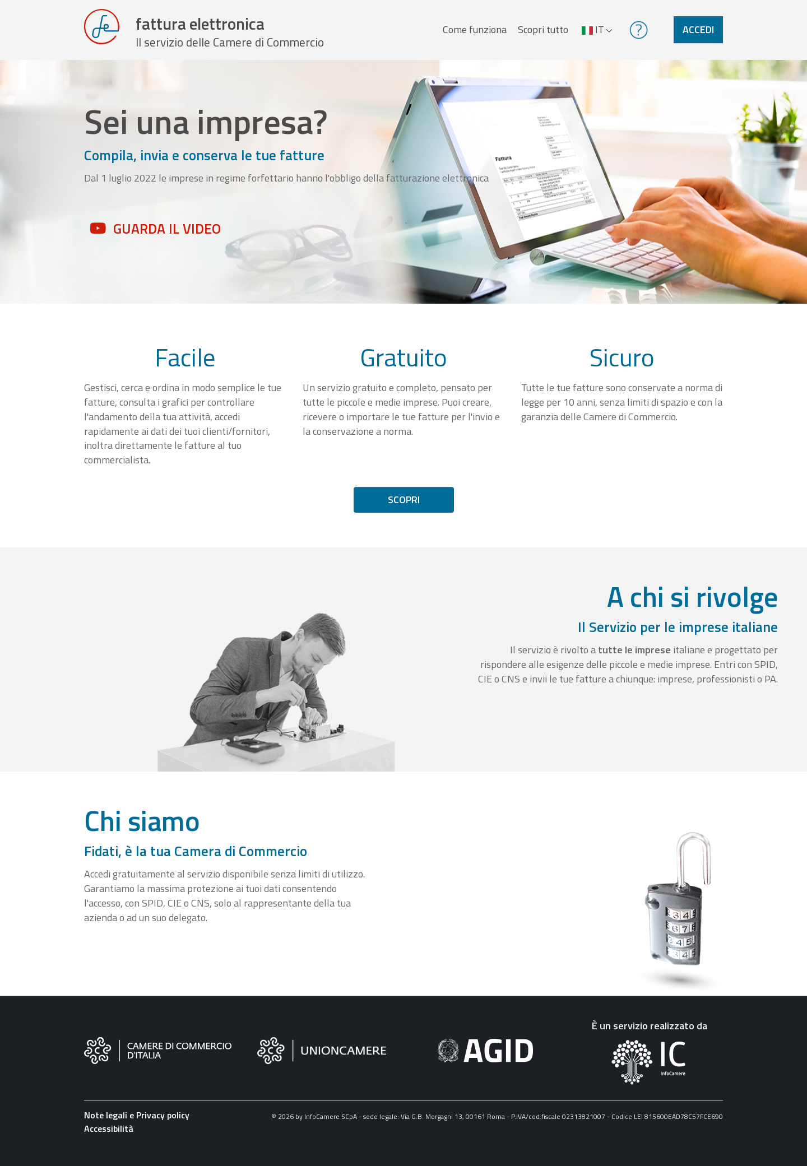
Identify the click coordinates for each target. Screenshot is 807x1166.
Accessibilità (108, 1140)
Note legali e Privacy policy (136, 1127)
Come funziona (472, 35)
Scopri (404, 511)
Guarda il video (167, 240)
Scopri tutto (540, 35)
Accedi (698, 35)
